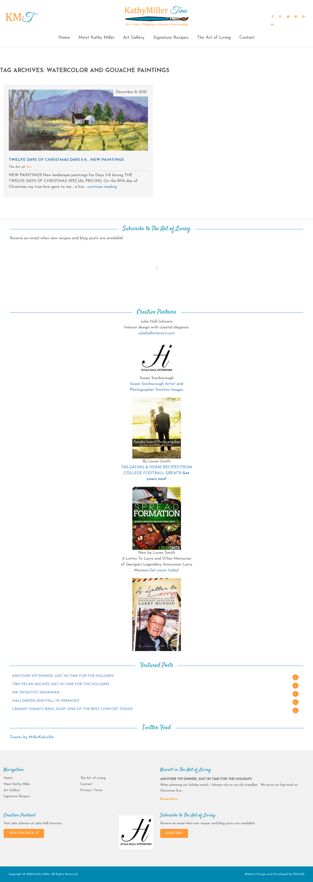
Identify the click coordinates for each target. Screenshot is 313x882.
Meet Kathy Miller (97, 37)
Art (29, 167)
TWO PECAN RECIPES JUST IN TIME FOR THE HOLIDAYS (60, 684)
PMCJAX (298, 874)
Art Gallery (133, 37)
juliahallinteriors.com (156, 333)
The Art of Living (214, 37)
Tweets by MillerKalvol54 (32, 737)
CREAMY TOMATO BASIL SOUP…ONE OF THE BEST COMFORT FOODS (72, 709)
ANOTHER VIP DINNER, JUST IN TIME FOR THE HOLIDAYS (63, 676)
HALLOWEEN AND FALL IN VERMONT (46, 701)
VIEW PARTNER (24, 833)
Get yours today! (164, 570)
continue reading (102, 187)
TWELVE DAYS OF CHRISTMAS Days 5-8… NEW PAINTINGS (66, 160)
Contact (247, 37)
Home (64, 37)
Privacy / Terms (91, 790)
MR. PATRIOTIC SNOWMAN (36, 692)
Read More (169, 799)
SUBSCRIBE (174, 833)
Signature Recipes (170, 37)
